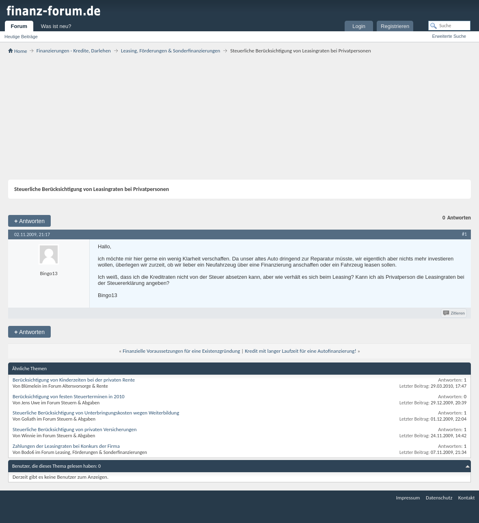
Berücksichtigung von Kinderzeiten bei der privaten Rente (74, 380)
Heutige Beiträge (21, 36)
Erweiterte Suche (449, 36)
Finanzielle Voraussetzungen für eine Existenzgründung (181, 351)
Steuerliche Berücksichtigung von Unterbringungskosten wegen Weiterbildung (96, 413)
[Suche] (449, 25)
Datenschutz (439, 498)
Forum (19, 26)
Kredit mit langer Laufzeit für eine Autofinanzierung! (300, 351)
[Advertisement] (239, 117)
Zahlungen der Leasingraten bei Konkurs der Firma (66, 446)
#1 (464, 234)
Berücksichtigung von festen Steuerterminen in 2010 (69, 396)
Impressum (408, 498)
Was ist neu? (56, 26)
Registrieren (395, 26)
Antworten (29, 220)
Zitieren (454, 313)
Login (358, 26)
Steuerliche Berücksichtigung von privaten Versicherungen (75, 429)
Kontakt (466, 498)
